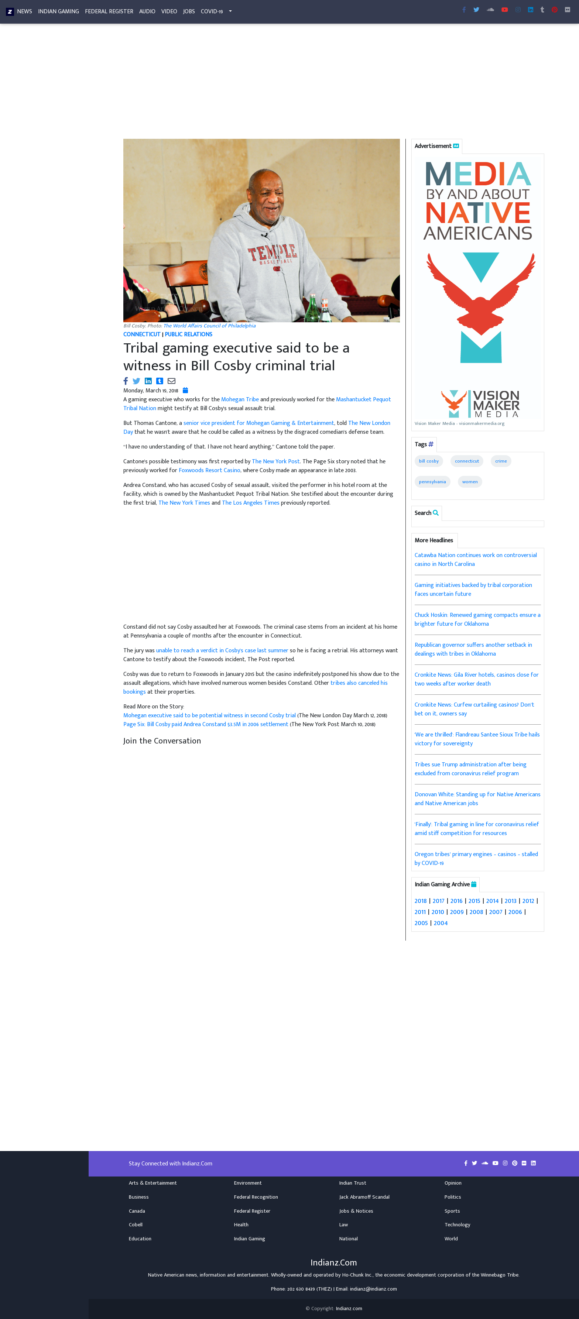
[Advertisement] (333, 84)
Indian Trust (352, 1183)
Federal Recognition (256, 1197)
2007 (496, 912)
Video (169, 13)
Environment (248, 1183)
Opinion (453, 1183)
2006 (515, 912)
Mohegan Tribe (240, 400)
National (348, 1238)
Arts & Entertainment (153, 1183)
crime (501, 461)
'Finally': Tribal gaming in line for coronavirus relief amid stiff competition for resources (477, 829)
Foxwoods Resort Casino (209, 470)
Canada (137, 1210)
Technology (457, 1224)
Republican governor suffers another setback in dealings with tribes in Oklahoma (473, 649)
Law (343, 1224)
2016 (456, 900)
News (24, 13)
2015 (474, 900)
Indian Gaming (58, 13)
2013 (511, 900)
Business (139, 1197)
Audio (147, 13)
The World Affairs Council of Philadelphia (209, 326)
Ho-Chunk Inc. (357, 1275)
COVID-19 (212, 13)
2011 (420, 912)
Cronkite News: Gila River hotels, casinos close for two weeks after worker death (477, 679)
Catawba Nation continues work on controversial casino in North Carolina (476, 559)
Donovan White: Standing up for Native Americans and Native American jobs (478, 799)
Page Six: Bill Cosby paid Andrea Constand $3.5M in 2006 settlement (206, 724)
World (451, 1238)
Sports (452, 1210)
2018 (421, 900)
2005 (421, 923)
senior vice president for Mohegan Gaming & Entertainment (259, 423)
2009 (457, 912)
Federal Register (109, 13)
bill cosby (429, 461)
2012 (528, 900)
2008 (476, 912)
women (470, 482)
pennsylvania (432, 482)
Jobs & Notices (356, 1210)
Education (140, 1238)
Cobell (136, 1224)
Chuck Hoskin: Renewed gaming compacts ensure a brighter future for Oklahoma (478, 619)
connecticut (467, 461)
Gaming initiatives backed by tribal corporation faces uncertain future (473, 589)
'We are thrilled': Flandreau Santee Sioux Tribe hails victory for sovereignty (477, 739)
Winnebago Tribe (499, 1275)
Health (241, 1224)
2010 (438, 912)
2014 (492, 900)
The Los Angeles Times (251, 503)
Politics (453, 1197)
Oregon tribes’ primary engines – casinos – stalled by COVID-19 (476, 858)
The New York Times (184, 503)
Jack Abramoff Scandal (364, 1197)
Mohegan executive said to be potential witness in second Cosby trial (210, 716)
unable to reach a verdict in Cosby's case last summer (222, 651)
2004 (441, 923)
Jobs (189, 13)
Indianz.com (349, 1308)
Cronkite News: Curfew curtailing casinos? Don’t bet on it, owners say (474, 709)
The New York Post (276, 462)
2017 (439, 900)
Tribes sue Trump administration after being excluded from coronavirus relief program (471, 769)
